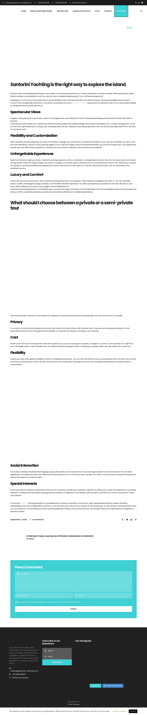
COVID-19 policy (73, 704)
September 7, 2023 (18, 519)
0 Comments (37, 519)
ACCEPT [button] (133, 711)
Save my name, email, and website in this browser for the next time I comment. (49, 602)
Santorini (24, 503)
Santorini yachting (30, 100)
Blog (129, 27)
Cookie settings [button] (119, 711)
